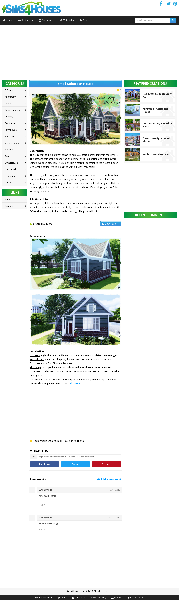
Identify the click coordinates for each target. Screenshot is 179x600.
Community (47, 20)
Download (109, 223)
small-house (63, 440)
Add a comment (109, 479)
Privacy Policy (99, 597)
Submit (85, 20)
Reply (42, 504)
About (63, 597)
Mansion (9, 136)
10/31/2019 (114, 517)
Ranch (8, 156)
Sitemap (118, 597)
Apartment (10, 96)
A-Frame (9, 90)
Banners (9, 205)
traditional (78, 440)
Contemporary (12, 109)
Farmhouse (11, 129)
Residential (25, 20)
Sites (7, 199)
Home (8, 20)
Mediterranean (12, 142)
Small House (11, 162)
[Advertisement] (90, 51)
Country (9, 116)
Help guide (74, 383)
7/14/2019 (115, 489)
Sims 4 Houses (44, 597)
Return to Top (137, 597)
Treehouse (10, 175)
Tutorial (67, 20)
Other (8, 182)
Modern (9, 149)
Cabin (8, 103)
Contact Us (79, 597)
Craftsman (10, 123)
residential (47, 440)
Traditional (10, 169)
